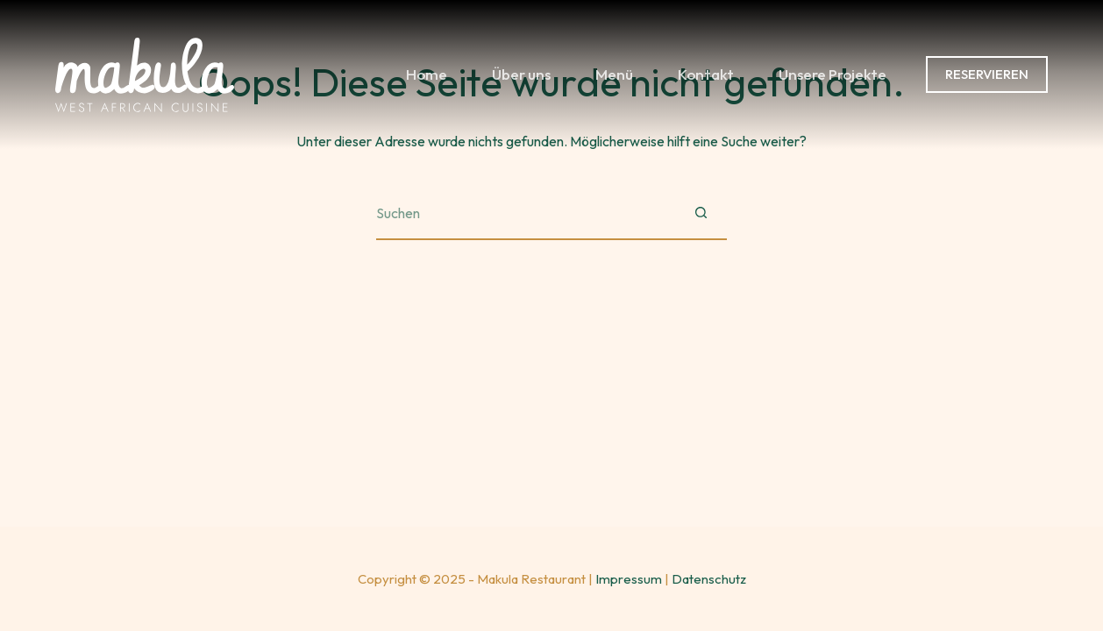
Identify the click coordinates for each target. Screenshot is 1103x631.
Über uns (521, 74)
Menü (614, 74)
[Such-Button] (700, 214)
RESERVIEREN (986, 74)
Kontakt (706, 74)
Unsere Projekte (832, 74)
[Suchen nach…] (525, 214)
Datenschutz (709, 579)
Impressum (628, 579)
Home (426, 74)
